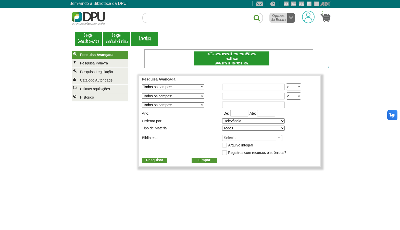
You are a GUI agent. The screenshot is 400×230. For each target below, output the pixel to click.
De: (226, 113)
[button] (254, 16)
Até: (252, 113)
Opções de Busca (278, 17)
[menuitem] (101, 55)
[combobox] (252, 138)
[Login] (308, 16)
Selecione (232, 138)
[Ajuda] (273, 3)
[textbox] (203, 18)
